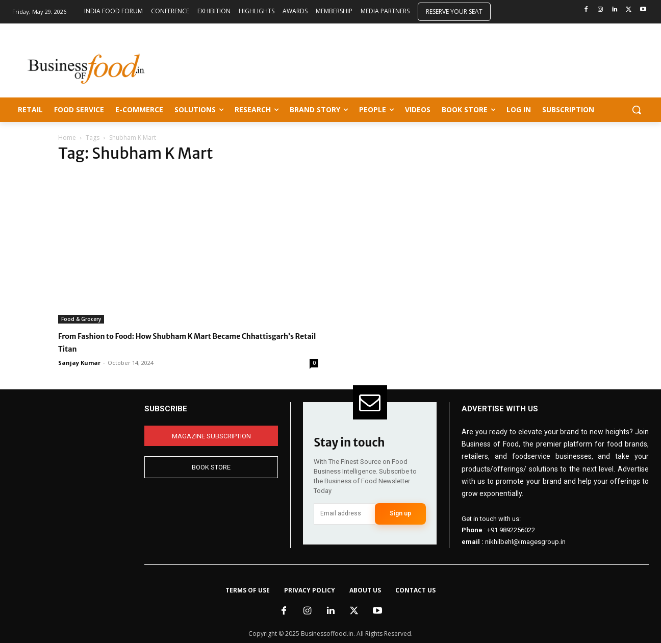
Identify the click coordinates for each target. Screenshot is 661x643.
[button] (636, 109)
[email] (344, 514)
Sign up (400, 513)
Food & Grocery (81, 319)
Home (67, 137)
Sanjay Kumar (79, 362)
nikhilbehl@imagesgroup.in (525, 542)
